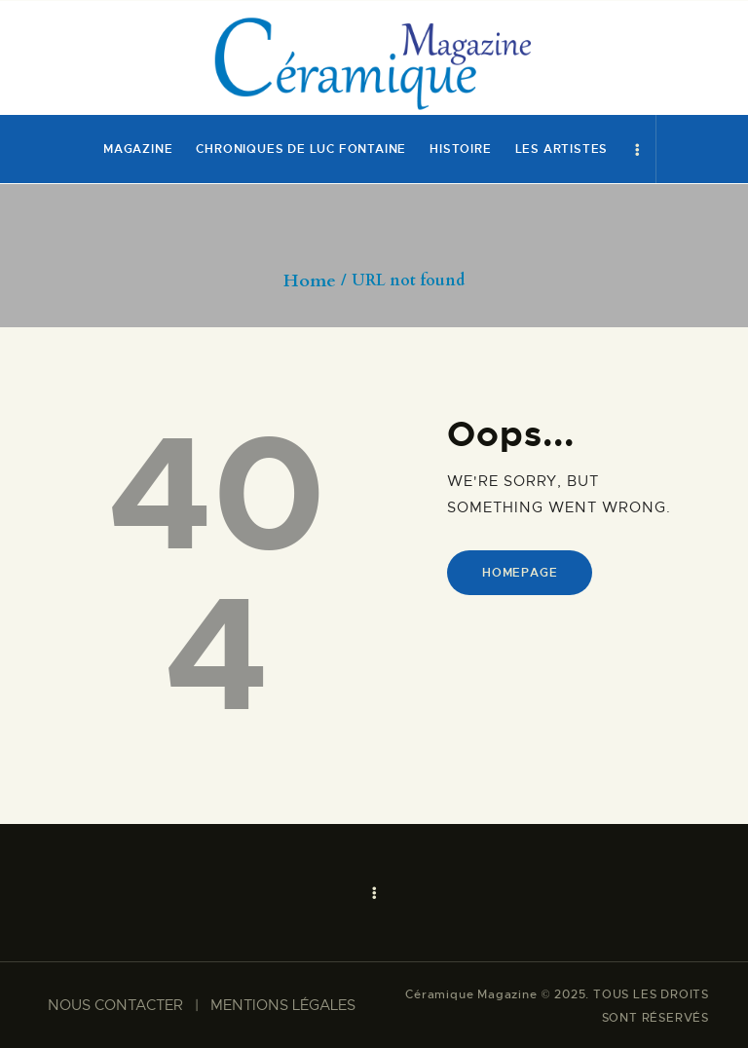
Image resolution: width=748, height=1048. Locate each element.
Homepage (519, 572)
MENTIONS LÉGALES (282, 1005)
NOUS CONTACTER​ (115, 1005)
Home (309, 281)
